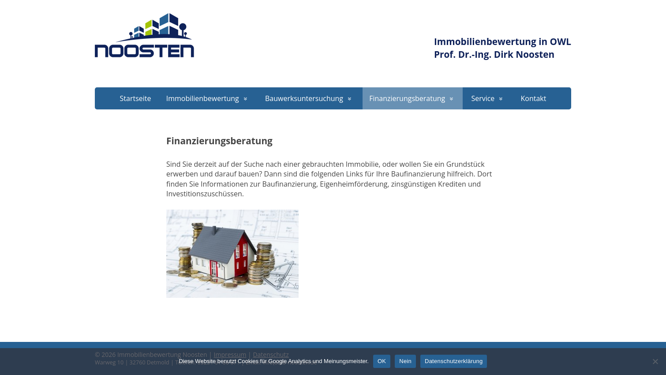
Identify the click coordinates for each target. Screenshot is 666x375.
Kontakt (533, 98)
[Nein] (655, 361)
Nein (405, 361)
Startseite (135, 98)
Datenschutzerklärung (454, 361)
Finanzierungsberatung (407, 98)
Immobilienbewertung (202, 98)
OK (382, 361)
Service (482, 98)
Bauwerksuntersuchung (304, 98)
